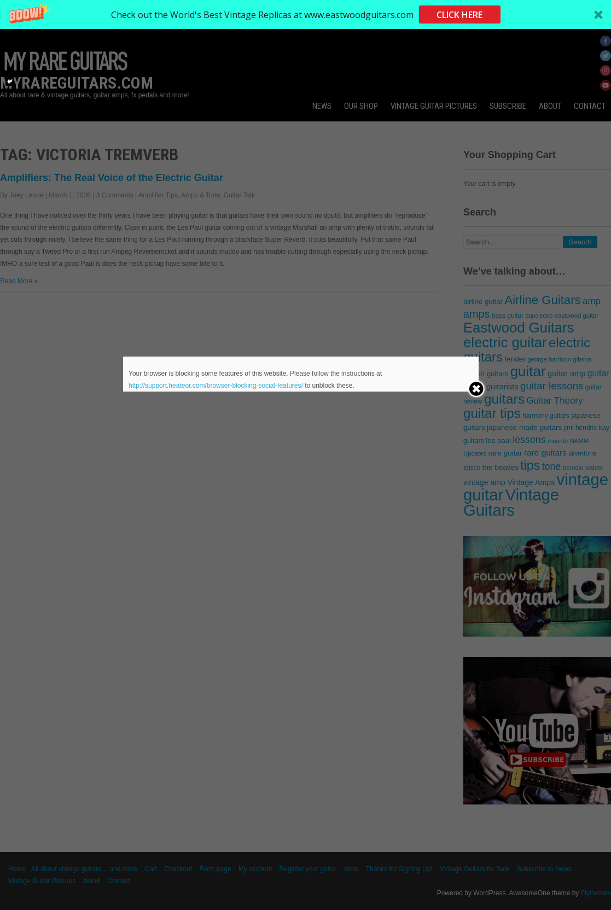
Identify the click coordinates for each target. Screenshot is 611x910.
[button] (305, 14)
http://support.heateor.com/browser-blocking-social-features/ (216, 385)
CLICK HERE (459, 15)
